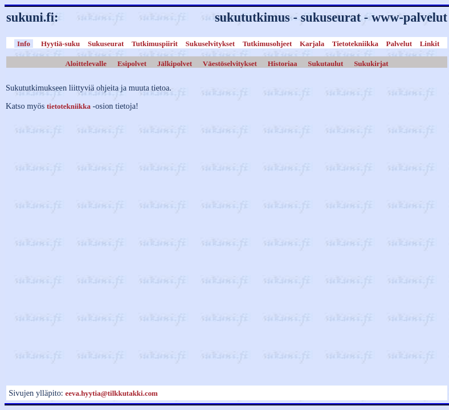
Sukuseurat (106, 43)
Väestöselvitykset (230, 63)
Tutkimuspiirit (155, 43)
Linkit (430, 43)
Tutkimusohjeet (267, 43)
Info (23, 43)
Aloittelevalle (86, 63)
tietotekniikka (69, 106)
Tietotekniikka (355, 43)
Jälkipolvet (174, 63)
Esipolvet (131, 63)
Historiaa (282, 63)
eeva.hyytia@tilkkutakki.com (111, 393)
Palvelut (399, 43)
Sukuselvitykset (210, 43)
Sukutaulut (325, 63)
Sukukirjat (371, 63)
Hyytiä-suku (60, 43)
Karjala (312, 43)
